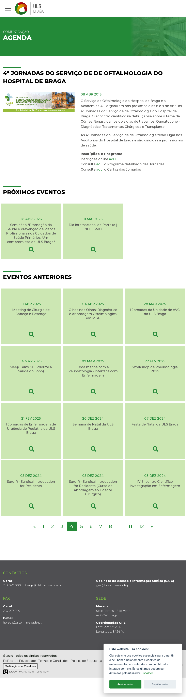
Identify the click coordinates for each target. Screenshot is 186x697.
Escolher (147, 673)
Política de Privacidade (19, 661)
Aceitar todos (125, 684)
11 (130, 526)
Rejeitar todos (160, 684)
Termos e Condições (53, 661)
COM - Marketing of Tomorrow (26, 672)
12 (141, 526)
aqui (112, 159)
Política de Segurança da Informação (97, 661)
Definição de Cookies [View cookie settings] (20, 666)
